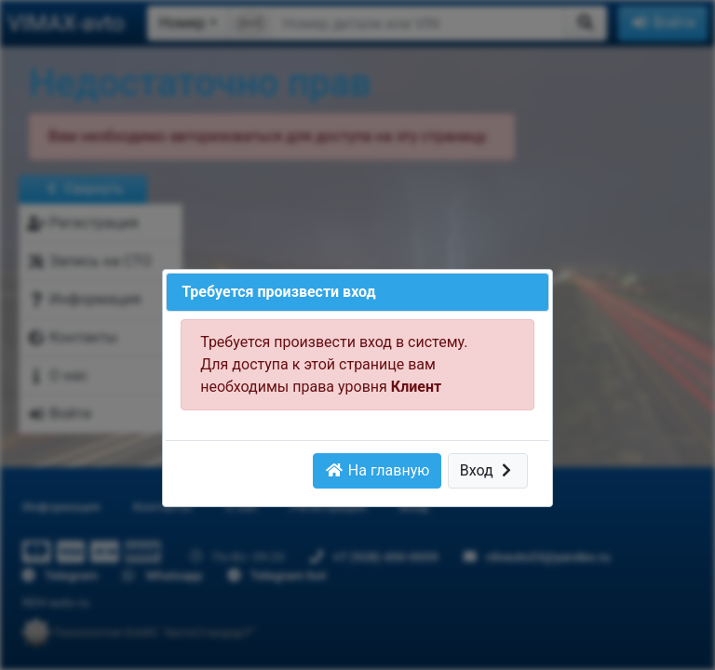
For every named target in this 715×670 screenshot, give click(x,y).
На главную (377, 470)
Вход (488, 470)
